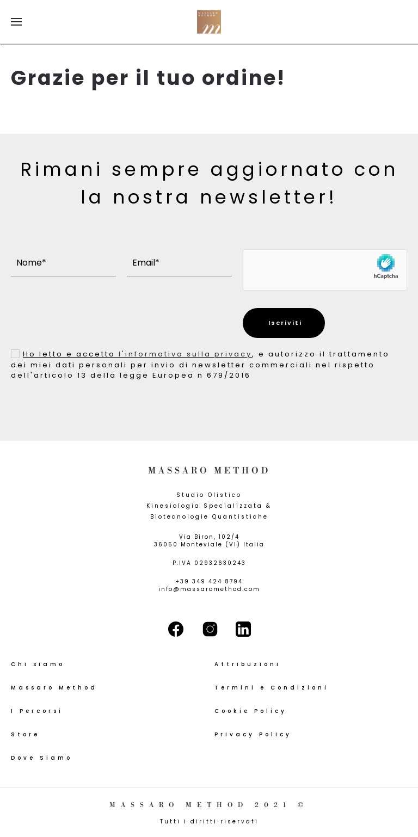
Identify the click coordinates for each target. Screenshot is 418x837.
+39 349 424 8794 (209, 581)
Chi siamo (38, 664)
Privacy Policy (253, 734)
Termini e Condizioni (271, 688)
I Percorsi (37, 711)
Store (25, 734)
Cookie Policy (250, 711)
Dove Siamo (41, 758)
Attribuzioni (247, 664)
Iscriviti (284, 322)
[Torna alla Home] (209, 22)
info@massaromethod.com (209, 589)
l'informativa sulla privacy (185, 354)
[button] (16, 22)
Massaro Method (54, 688)
